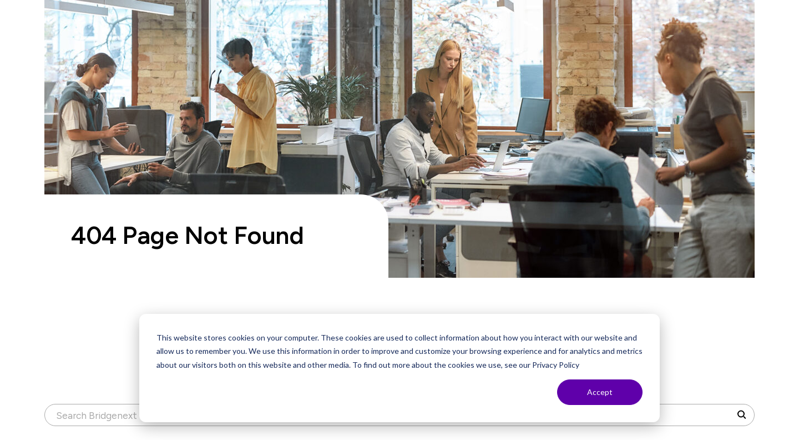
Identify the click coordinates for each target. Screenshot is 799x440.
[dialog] (399, 368)
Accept (600, 392)
